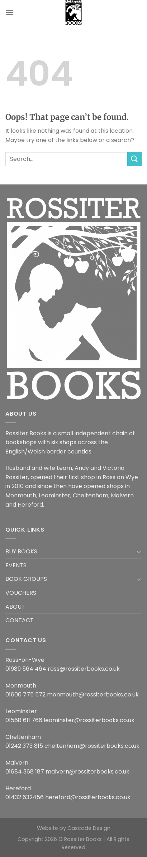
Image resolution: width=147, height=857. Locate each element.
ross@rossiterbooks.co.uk (84, 669)
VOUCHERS (20, 593)
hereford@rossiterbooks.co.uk (88, 797)
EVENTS (16, 565)
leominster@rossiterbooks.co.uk (89, 720)
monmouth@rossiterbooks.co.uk (93, 694)
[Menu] (9, 12)
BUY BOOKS (21, 551)
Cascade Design (88, 828)
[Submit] (134, 159)
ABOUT (15, 607)
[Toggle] (139, 551)
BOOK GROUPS (26, 579)
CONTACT (19, 620)
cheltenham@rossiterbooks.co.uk (91, 746)
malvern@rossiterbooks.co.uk (87, 771)
